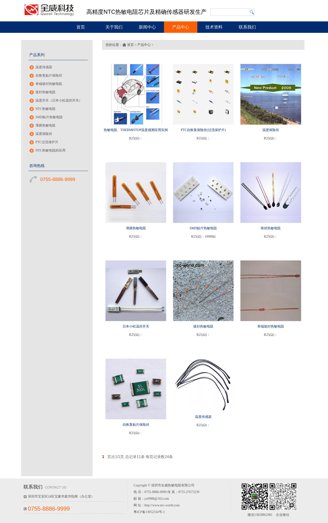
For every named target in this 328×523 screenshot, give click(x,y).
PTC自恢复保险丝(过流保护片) (203, 130)
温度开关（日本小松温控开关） (58, 100)
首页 (80, 27)
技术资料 (214, 27)
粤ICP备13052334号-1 (149, 512)
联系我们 (247, 27)
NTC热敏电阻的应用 (50, 150)
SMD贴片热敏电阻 (49, 117)
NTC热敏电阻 (45, 109)
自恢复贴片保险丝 (48, 75)
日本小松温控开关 (136, 326)
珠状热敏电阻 (271, 228)
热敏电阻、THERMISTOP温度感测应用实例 (136, 130)
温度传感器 (43, 67)
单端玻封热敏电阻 (48, 84)
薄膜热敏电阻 (45, 125)
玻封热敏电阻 (45, 92)
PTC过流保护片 (46, 142)
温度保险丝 (43, 134)
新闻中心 (147, 27)
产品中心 (180, 27)
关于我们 (114, 27)
